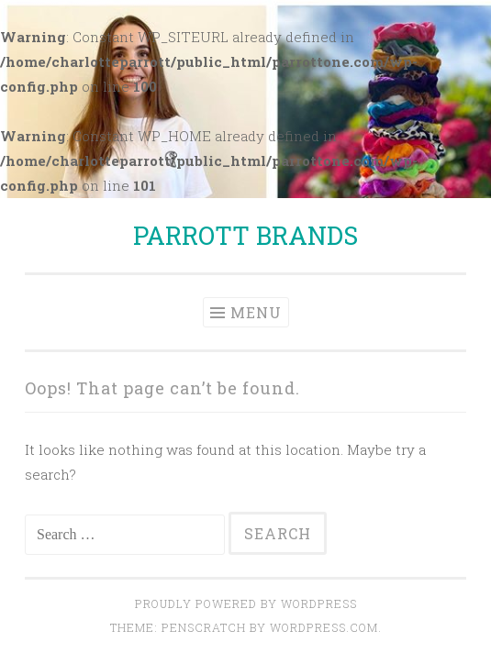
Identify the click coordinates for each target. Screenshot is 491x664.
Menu (256, 312)
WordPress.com (324, 627)
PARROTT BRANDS (245, 235)
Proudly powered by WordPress (246, 603)
